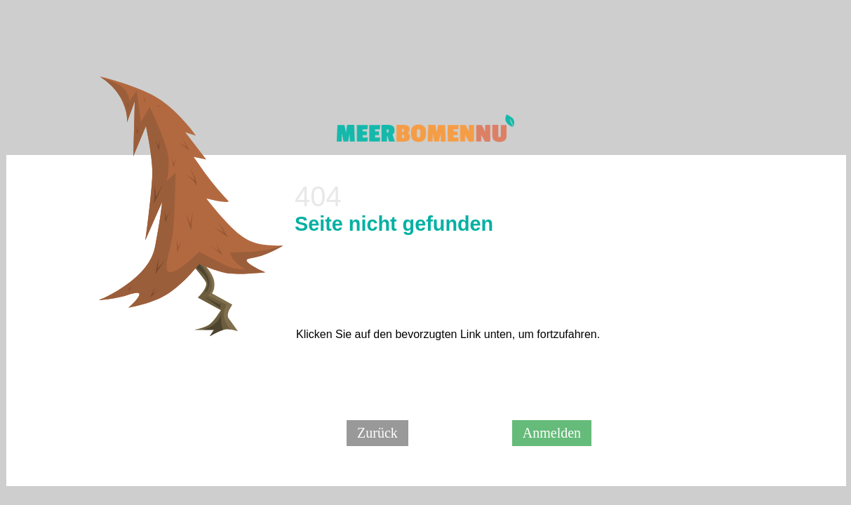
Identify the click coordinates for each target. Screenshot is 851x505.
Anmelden (552, 432)
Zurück (377, 432)
